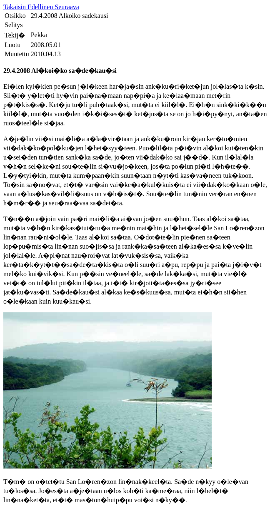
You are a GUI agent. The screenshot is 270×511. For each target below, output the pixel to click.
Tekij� (15, 35)
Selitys (14, 24)
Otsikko (15, 15)
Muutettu (17, 53)
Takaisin (15, 6)
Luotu (12, 44)
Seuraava (67, 6)
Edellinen (41, 6)
